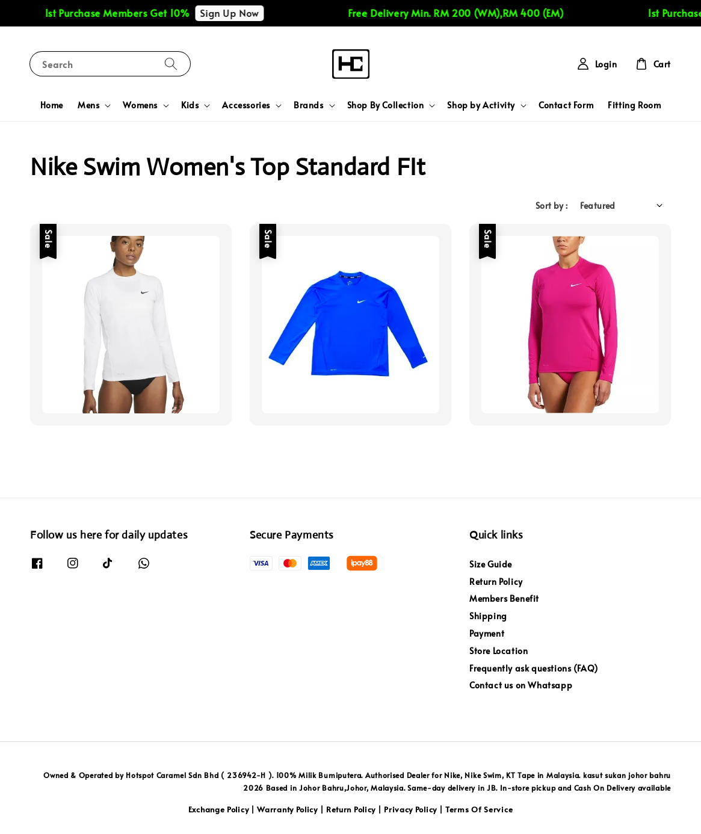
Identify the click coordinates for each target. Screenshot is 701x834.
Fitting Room (634, 105)
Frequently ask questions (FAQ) (533, 668)
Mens (88, 105)
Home (51, 105)
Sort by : (552, 205)
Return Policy (496, 581)
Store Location (498, 650)
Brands (309, 105)
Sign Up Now (238, 12)
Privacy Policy (410, 809)
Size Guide (490, 564)
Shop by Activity (481, 105)
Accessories (246, 105)
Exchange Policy (218, 809)
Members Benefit (504, 598)
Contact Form (566, 105)
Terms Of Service (479, 809)
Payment (486, 633)
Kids (190, 105)
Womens (140, 105)
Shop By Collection (385, 105)
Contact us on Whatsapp (520, 685)
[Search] (171, 63)
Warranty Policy (287, 809)
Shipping (488, 616)
